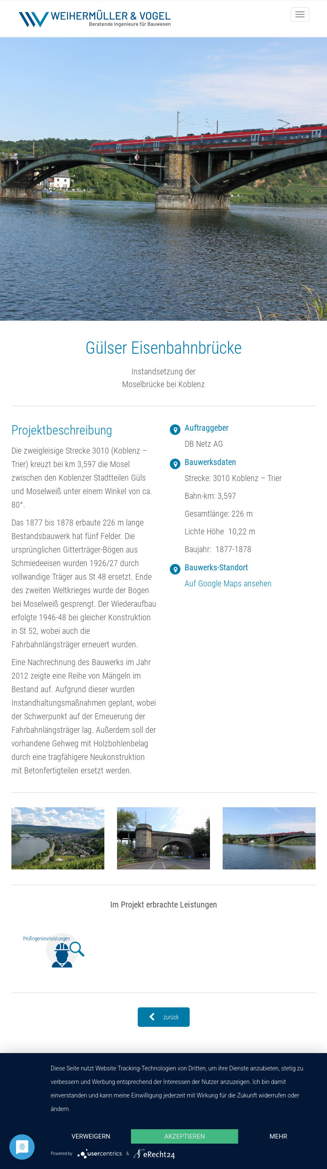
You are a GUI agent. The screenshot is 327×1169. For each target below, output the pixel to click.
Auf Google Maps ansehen (228, 583)
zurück (164, 1017)
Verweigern (90, 1136)
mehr (278, 1136)
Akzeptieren (184, 1136)
